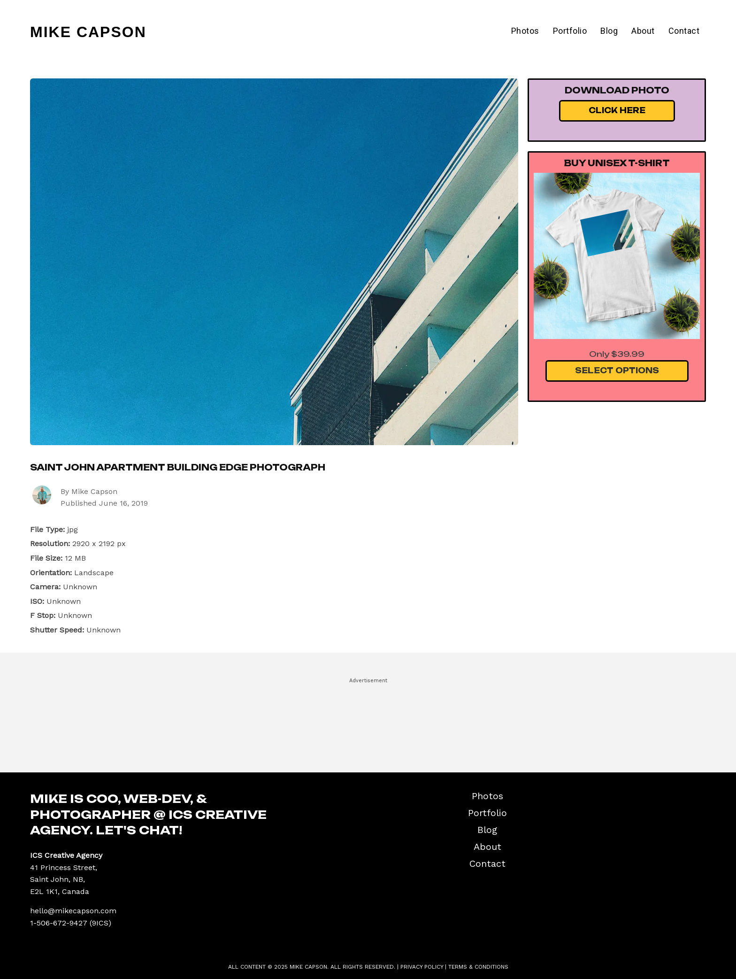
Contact (684, 31)
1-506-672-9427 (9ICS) (70, 922)
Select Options (617, 370)
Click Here (617, 110)
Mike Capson (88, 31)
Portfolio (570, 31)
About (643, 31)
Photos (525, 31)
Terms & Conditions (478, 967)
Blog (609, 31)
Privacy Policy (421, 967)
